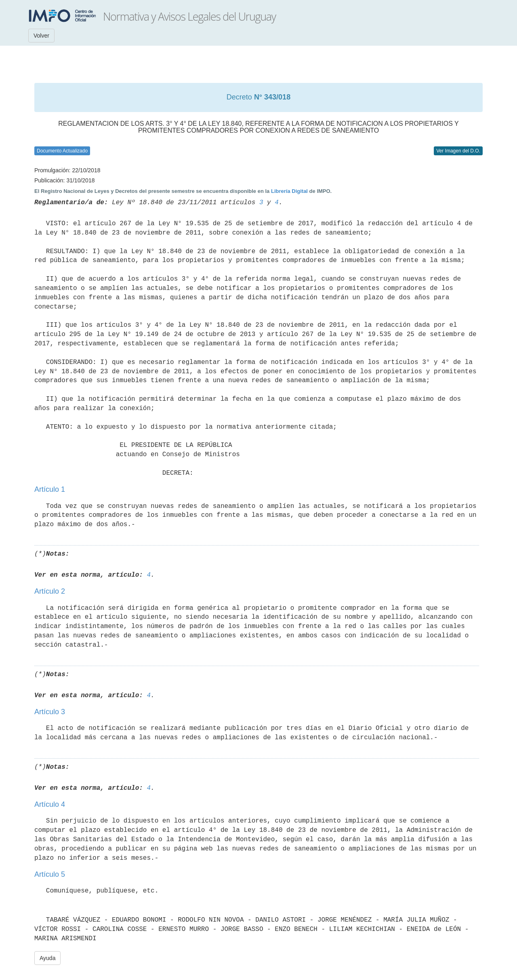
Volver (41, 35)
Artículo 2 (49, 591)
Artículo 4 (49, 804)
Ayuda (47, 958)
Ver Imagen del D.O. (458, 151)
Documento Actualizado (62, 151)
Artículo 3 (49, 712)
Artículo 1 (49, 489)
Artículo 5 (49, 874)
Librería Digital (289, 191)
